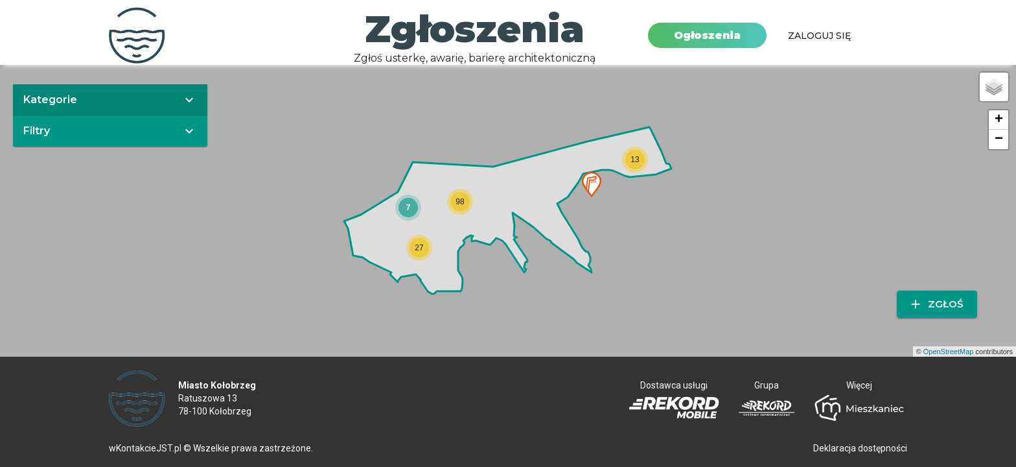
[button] (408, 208)
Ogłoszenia (707, 35)
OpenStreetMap (948, 351)
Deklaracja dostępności (860, 448)
